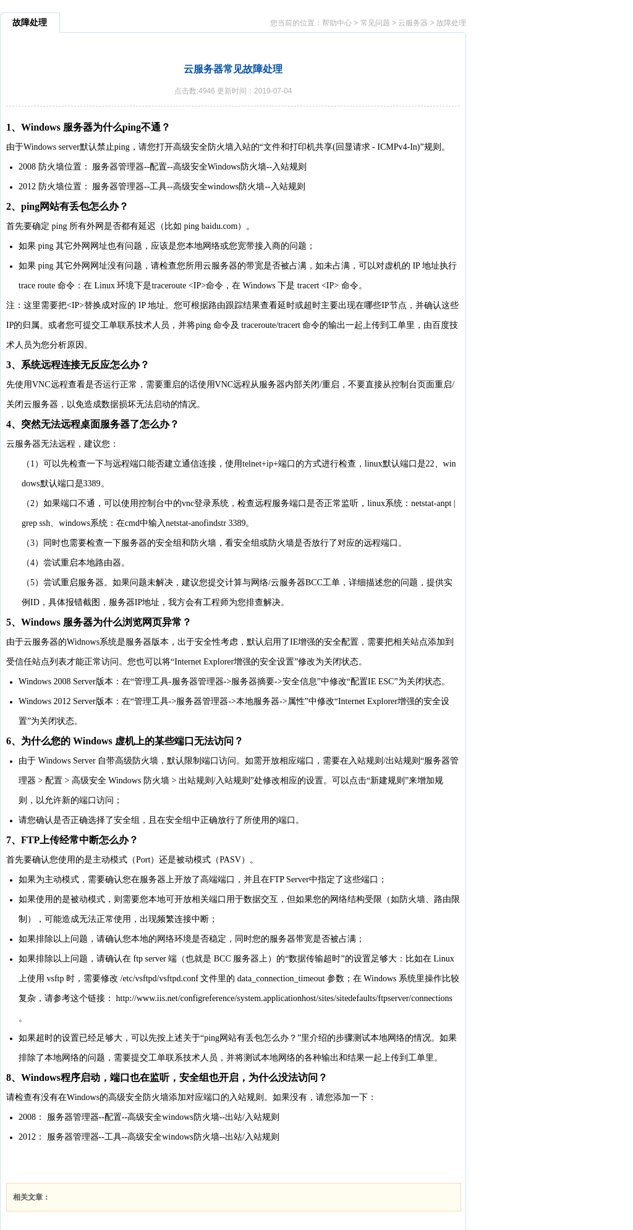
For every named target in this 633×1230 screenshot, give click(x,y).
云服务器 (413, 23)
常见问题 (375, 23)
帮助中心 (337, 23)
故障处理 (451, 23)
